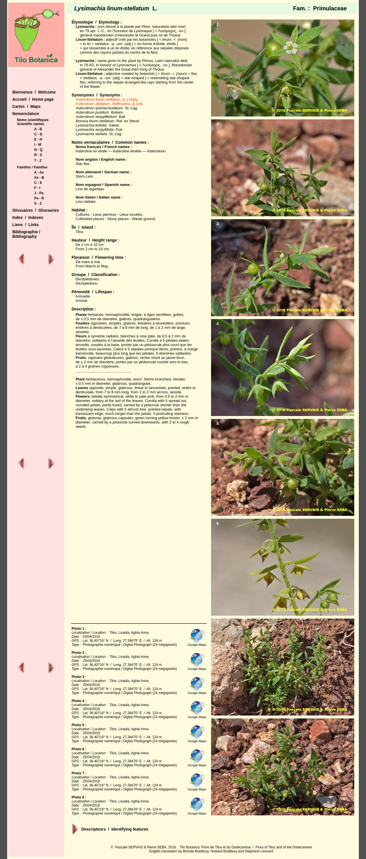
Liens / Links (25, 224)
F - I (37, 188)
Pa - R (39, 198)
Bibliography (24, 236)
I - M (37, 145)
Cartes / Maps (26, 106)
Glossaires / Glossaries (35, 210)
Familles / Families (32, 167)
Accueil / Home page (33, 99)
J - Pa (39, 193)
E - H (38, 139)
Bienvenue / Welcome (34, 92)
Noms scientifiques (33, 120)
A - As (39, 172)
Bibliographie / (26, 232)
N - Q (38, 150)
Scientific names (30, 124)
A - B (38, 129)
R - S (38, 155)
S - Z (38, 203)
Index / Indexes (27, 217)
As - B (39, 178)
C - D (38, 134)
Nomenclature (25, 113)
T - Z (38, 161)
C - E (38, 183)
